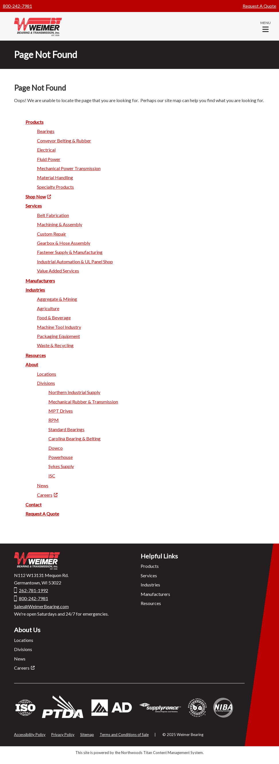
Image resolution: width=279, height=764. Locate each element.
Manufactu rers (40, 280)
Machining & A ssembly (59, 224)
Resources (151, 603)
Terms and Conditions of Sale (124, 734)
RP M (53, 420)
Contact (33, 504)
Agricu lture (48, 308)
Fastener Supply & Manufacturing (70, 252)
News (19, 658)
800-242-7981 (17, 6)
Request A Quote (259, 6)
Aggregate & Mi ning (57, 299)
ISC (51, 475)
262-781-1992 (33, 590)
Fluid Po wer (48, 159)
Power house (60, 457)
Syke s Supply (61, 466)
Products (150, 566)
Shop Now (35, 196)
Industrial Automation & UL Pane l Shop (75, 261)
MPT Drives (60, 410)
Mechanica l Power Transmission (69, 168)
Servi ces (33, 205)
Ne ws (42, 485)
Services (149, 575)
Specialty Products (55, 187)
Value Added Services (58, 270)
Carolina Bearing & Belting (74, 438)
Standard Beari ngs (66, 429)
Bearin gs (45, 131)
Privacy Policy (62, 734)
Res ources (35, 355)
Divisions (23, 649)
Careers (44, 495)
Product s (34, 122)
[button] (266, 26)
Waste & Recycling (55, 345)
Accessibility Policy (30, 734)
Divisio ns (46, 383)
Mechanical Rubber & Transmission (83, 401)
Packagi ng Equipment (58, 336)
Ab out (31, 364)
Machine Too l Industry (59, 327)
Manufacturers (155, 594)
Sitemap (87, 734)
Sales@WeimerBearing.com (41, 606)
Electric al (46, 149)
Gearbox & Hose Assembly (63, 243)
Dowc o (55, 448)
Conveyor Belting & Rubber (64, 140)
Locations (23, 640)
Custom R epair (51, 233)
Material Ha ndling (55, 177)
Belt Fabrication (53, 215)
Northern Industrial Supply (74, 392)
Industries (35, 290)
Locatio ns (46, 374)
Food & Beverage (54, 317)
